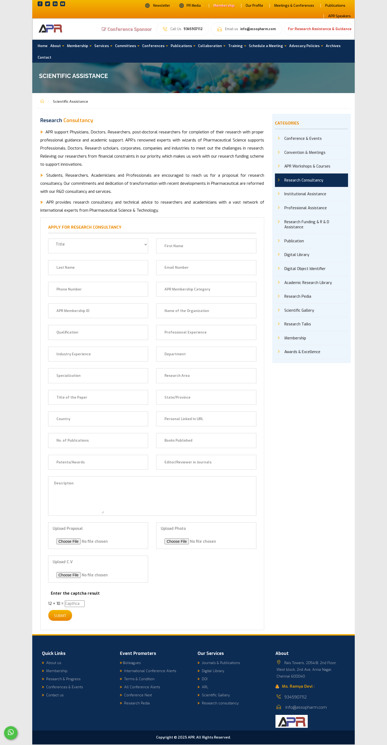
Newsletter (159, 5)
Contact (44, 57)
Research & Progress (61, 679)
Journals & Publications (219, 663)
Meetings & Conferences (294, 6)
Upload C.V (63, 562)
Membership (224, 6)
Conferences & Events (62, 687)
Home (43, 46)
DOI (202, 679)
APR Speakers (339, 16)
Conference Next (136, 695)
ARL (203, 687)
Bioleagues (130, 663)
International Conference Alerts (148, 671)
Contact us (53, 695)
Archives (333, 46)
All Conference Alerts (140, 687)
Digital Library (211, 671)
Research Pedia (135, 703)
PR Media (191, 5)
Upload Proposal (68, 528)
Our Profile (254, 6)
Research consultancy (218, 703)
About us (51, 663)
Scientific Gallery (214, 695)
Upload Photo (173, 528)
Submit (61, 616)
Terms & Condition (137, 679)
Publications (335, 6)
